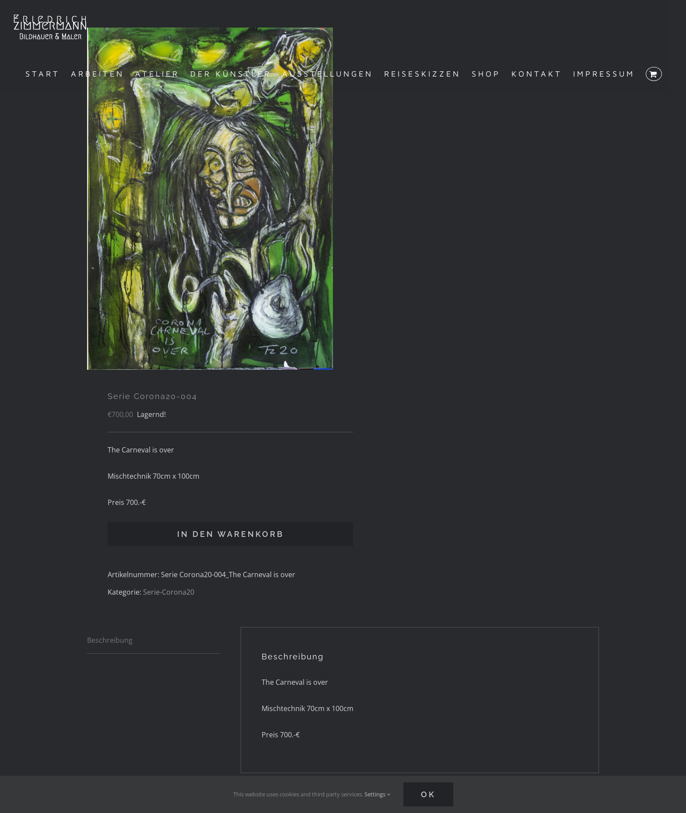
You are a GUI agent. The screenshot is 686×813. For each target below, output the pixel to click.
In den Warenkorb (230, 534)
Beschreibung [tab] (110, 640)
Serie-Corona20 (168, 592)
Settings (377, 794)
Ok (428, 794)
